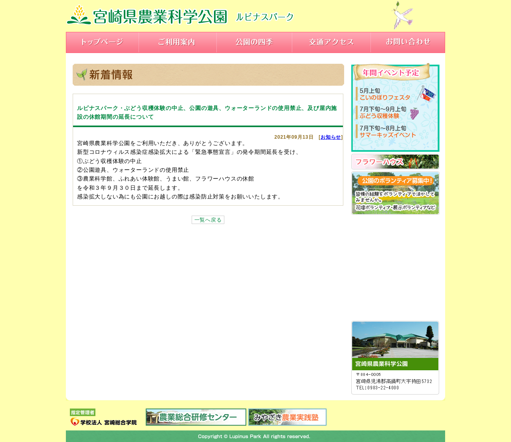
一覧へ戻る (208, 220)
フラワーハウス (395, 161)
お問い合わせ (408, 42)
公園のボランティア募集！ (395, 193)
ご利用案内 (178, 42)
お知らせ (331, 137)
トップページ (102, 42)
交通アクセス (331, 42)
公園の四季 (254, 42)
